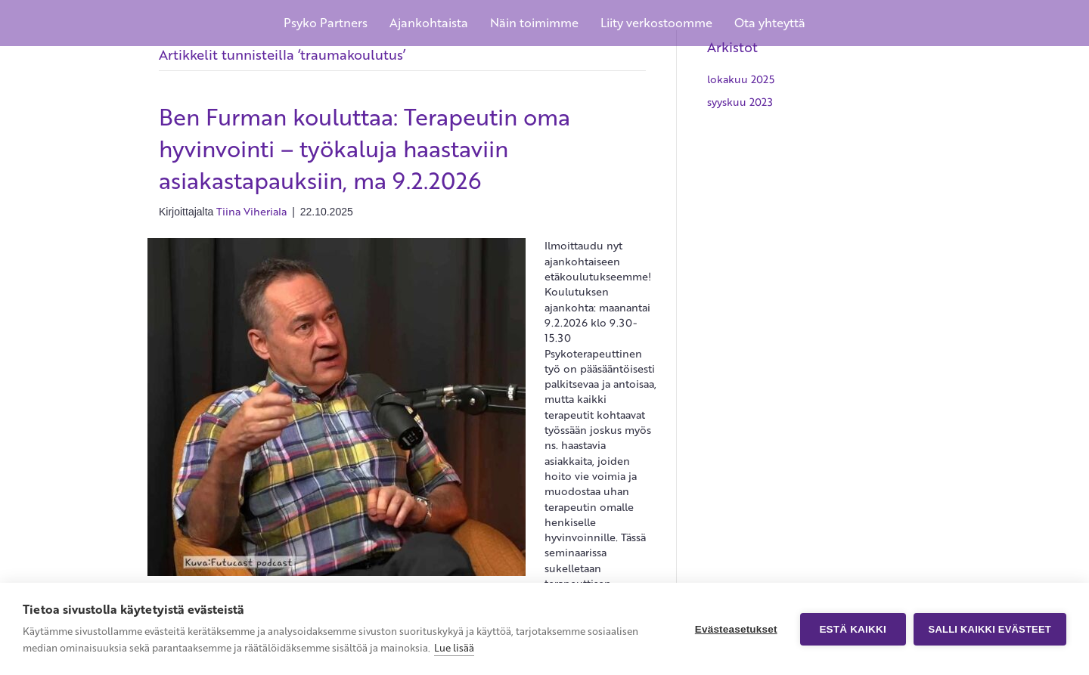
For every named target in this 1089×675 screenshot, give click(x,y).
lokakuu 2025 (740, 79)
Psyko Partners (326, 23)
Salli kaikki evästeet (990, 629)
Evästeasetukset (736, 629)
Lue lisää (454, 647)
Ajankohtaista (428, 23)
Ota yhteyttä (769, 23)
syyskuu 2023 (740, 102)
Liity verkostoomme (656, 23)
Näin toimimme (534, 23)
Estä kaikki (852, 629)
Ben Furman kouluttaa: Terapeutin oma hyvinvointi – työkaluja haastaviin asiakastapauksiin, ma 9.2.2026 (364, 148)
